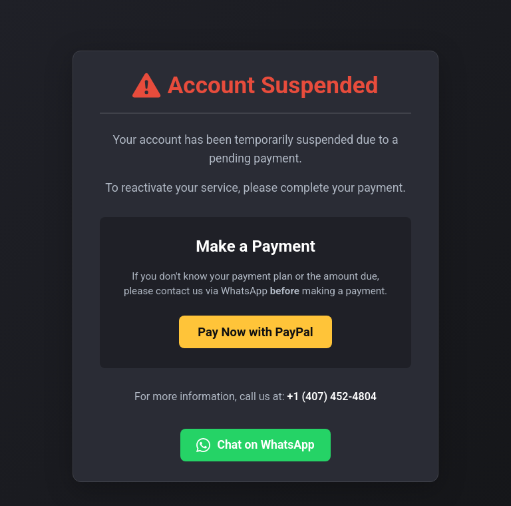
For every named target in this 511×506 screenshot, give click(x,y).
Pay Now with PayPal (255, 332)
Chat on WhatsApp (255, 445)
